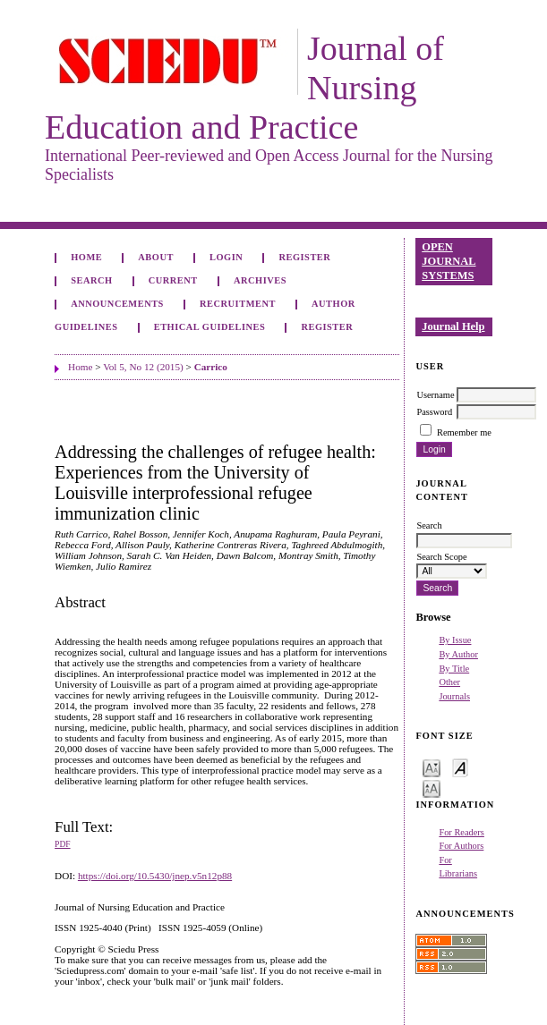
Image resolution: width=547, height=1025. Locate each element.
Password (434, 412)
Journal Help (453, 326)
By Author (458, 654)
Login (226, 257)
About (156, 257)
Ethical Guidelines (210, 327)
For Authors (461, 846)
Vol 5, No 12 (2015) (143, 366)
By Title (454, 668)
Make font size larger (431, 787)
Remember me (464, 432)
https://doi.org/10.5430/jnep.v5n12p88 (155, 875)
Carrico (210, 366)
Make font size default (460, 767)
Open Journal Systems (448, 261)
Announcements (117, 304)
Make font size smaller (431, 767)
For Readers (461, 832)
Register (304, 257)
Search (91, 280)
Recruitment (238, 304)
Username (435, 395)
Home (86, 257)
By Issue (455, 640)
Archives (260, 280)
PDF (62, 844)
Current (173, 280)
